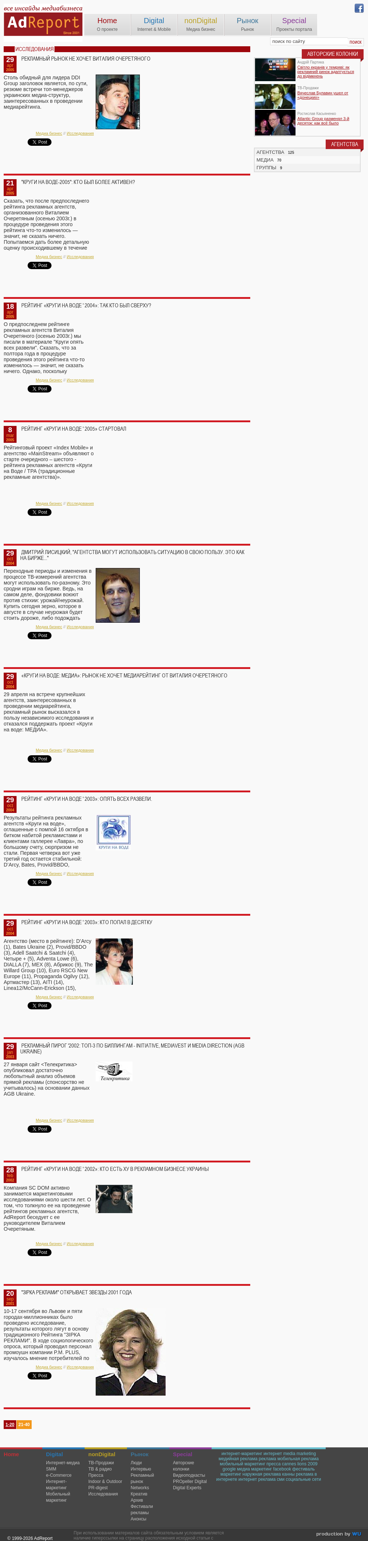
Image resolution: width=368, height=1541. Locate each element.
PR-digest (98, 1487)
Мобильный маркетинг (58, 1497)
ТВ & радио (100, 1469)
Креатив (139, 1494)
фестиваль (303, 1469)
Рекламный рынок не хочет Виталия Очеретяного (86, 59)
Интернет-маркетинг (56, 1484)
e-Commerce (58, 1475)
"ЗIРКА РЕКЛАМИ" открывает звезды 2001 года (76, 1292)
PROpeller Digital (190, 1481)
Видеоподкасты (189, 1475)
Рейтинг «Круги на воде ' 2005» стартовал (73, 429)
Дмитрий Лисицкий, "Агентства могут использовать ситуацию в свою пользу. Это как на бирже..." (132, 555)
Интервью (141, 1469)
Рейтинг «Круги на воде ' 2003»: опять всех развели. (86, 799)
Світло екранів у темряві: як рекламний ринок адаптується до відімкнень (325, 71)
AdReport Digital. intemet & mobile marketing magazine (43, 23)
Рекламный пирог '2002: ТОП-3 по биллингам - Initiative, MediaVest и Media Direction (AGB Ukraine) (132, 1049)
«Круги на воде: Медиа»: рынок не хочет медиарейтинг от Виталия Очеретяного (124, 676)
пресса (273, 1463)
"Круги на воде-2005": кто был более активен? (78, 182)
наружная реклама (262, 1474)
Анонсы (138, 1519)
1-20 (10, 1424)
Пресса (95, 1475)
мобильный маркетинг (242, 1463)
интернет (272, 1453)
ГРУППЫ (266, 167)
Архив (137, 1500)
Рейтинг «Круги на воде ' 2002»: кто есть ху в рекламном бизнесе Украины (115, 1169)
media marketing (299, 1453)
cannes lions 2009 (300, 1463)
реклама (267, 1458)
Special (294, 21)
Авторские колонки (183, 1466)
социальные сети (303, 1479)
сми (280, 1479)
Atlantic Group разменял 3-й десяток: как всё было (323, 120)
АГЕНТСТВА (270, 152)
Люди (136, 1462)
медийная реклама (238, 1458)
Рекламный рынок (142, 1478)
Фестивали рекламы (142, 1509)
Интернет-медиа (62, 1462)
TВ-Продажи (101, 1462)
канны (288, 1474)
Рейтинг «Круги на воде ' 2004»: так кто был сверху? (86, 305)
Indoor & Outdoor (105, 1481)
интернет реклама (257, 1479)
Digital (154, 21)
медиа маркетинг (254, 1469)
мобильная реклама (298, 1458)
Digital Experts (187, 1487)
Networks (140, 1487)
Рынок (247, 21)
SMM (51, 1469)
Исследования (80, 133)
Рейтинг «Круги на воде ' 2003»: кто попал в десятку (86, 922)
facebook (282, 1469)
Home (107, 21)
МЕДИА (264, 160)
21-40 (24, 1424)
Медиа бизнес (49, 133)
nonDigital (200, 21)
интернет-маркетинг (242, 1453)
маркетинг (230, 1474)
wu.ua (339, 1535)
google (229, 1469)
